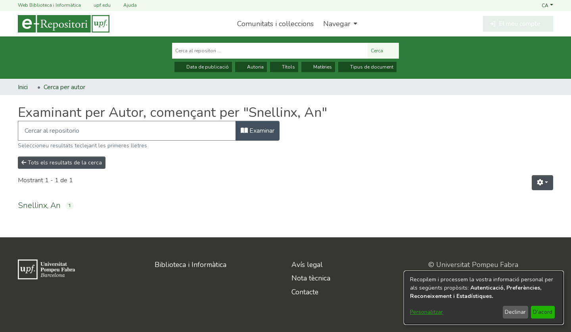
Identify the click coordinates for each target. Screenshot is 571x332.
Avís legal (307, 264)
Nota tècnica (310, 278)
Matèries (318, 67)
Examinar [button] (257, 130)
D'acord (542, 312)
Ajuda (125, 5)
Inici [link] (23, 87)
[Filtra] (127, 131)
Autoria (251, 67)
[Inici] (63, 23)
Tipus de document (367, 67)
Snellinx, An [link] (39, 205)
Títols (284, 67)
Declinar (515, 312)
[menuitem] (339, 23)
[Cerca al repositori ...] (270, 51)
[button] (547, 5)
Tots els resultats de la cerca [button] (61, 162)
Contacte (304, 292)
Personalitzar (426, 312)
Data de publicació (203, 67)
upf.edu (97, 5)
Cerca (383, 50)
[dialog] (483, 297)
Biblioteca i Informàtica (190, 264)
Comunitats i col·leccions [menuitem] (275, 24)
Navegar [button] (337, 24)
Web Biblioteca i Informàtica (49, 5)
